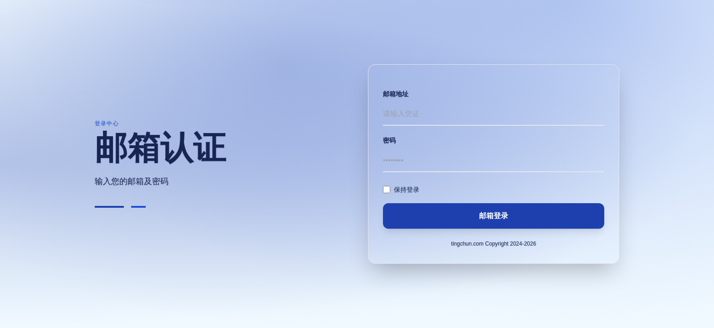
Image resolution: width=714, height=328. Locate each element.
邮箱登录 (493, 216)
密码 (389, 140)
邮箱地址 (395, 93)
